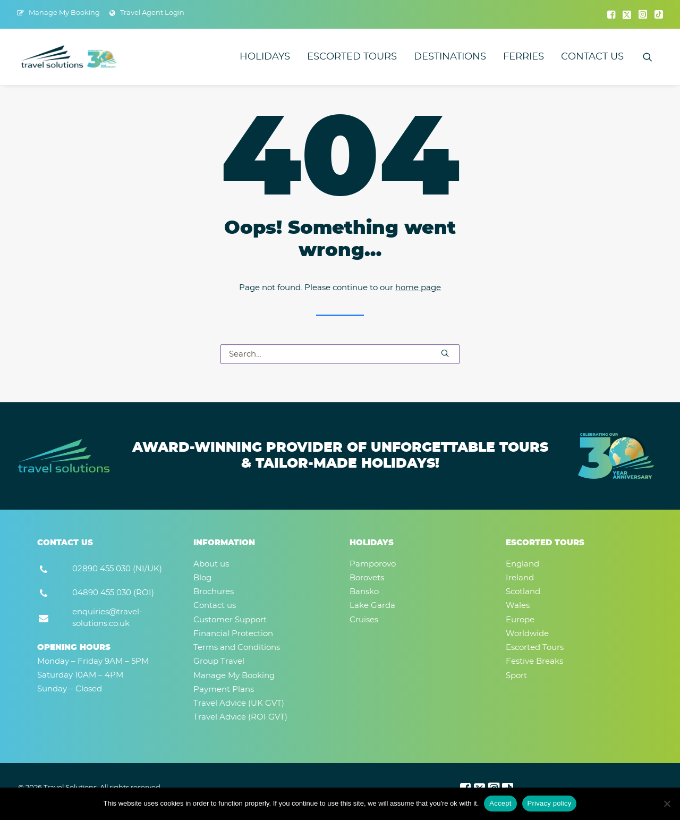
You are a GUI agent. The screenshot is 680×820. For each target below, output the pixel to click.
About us (211, 564)
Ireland (520, 578)
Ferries (523, 57)
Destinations (450, 57)
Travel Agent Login (152, 13)
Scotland (523, 592)
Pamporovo (373, 564)
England (522, 564)
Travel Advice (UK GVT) (238, 703)
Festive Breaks (534, 661)
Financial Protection (233, 634)
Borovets (367, 578)
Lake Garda (372, 606)
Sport (516, 676)
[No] (666, 803)
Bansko (364, 592)
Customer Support (230, 620)
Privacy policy (550, 803)
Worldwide (527, 634)
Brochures (213, 592)
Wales (518, 606)
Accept (500, 803)
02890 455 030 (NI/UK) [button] (117, 569)
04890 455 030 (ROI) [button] (113, 593)
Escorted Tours (352, 57)
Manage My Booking (64, 13)
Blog (202, 578)
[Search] (340, 354)
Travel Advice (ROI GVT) (240, 717)
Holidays (265, 57)
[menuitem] (58, 13)
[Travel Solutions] (69, 56)
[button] (611, 14)
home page (418, 288)
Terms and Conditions (236, 648)
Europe (520, 620)
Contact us (592, 57)
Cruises (364, 620)
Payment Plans (223, 690)
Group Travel (218, 661)
